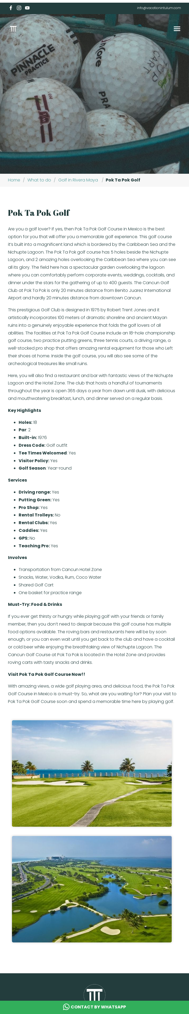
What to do (39, 180)
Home (14, 180)
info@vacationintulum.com (159, 8)
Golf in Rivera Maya (78, 180)
